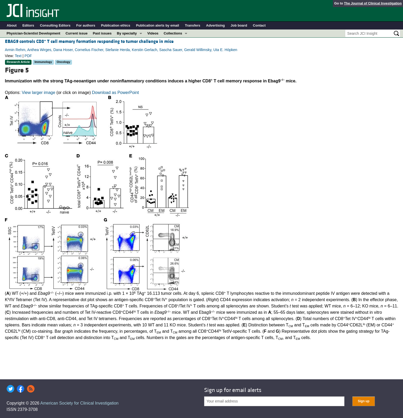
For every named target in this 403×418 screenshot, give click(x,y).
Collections (173, 33)
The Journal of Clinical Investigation (373, 3)
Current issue (76, 33)
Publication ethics (115, 25)
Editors (28, 25)
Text (18, 56)
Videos (152, 33)
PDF (28, 56)
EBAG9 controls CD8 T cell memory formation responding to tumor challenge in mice (89, 41)
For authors (85, 25)
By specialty (127, 33)
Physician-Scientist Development (33, 33)
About (12, 25)
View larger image (38, 92)
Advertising (215, 25)
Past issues (102, 33)
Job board (239, 25)
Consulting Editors (55, 25)
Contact (259, 25)
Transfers (192, 25)
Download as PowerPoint (115, 92)
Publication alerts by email (157, 25)
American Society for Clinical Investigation (79, 403)
